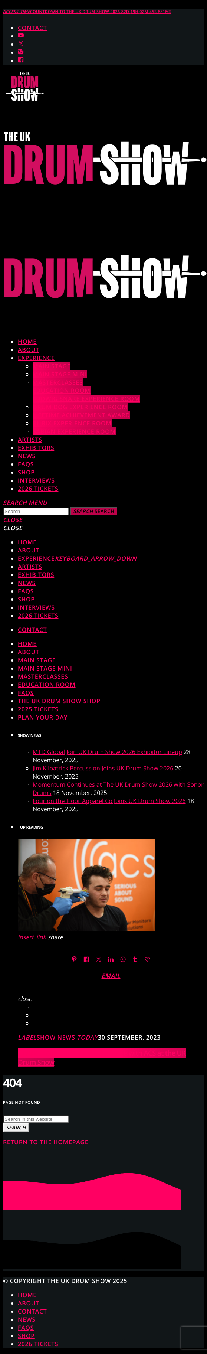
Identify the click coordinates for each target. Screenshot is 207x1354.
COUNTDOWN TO (87, 11)
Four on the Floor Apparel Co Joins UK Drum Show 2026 (109, 801)
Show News (56, 1037)
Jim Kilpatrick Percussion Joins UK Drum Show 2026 (103, 768)
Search (94, 511)
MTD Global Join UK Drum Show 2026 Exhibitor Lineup (107, 752)
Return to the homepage (45, 1142)
